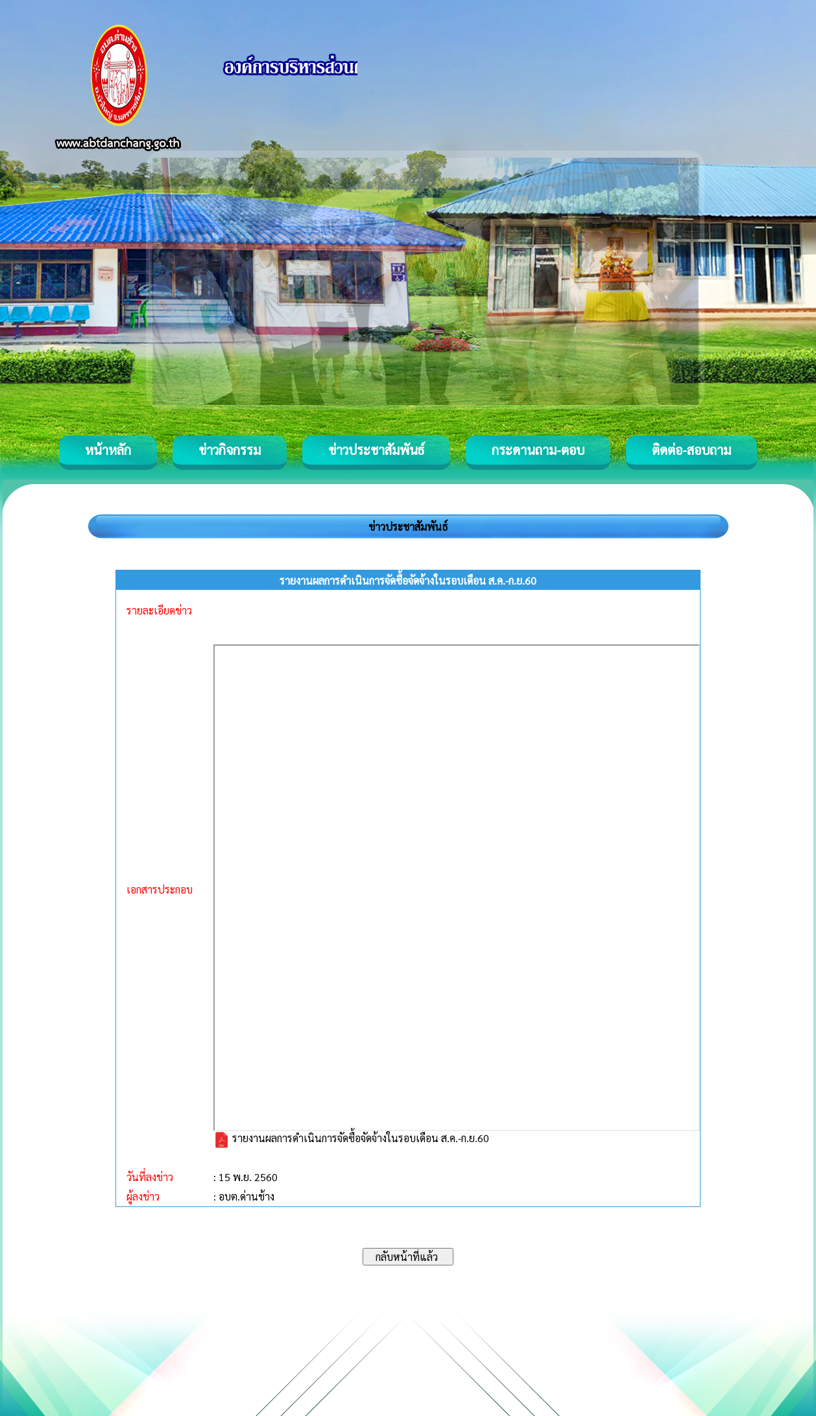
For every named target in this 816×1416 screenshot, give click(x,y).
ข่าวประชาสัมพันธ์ (376, 449)
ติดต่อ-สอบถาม (691, 449)
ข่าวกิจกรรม (229, 449)
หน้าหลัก (108, 449)
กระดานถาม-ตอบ (538, 449)
